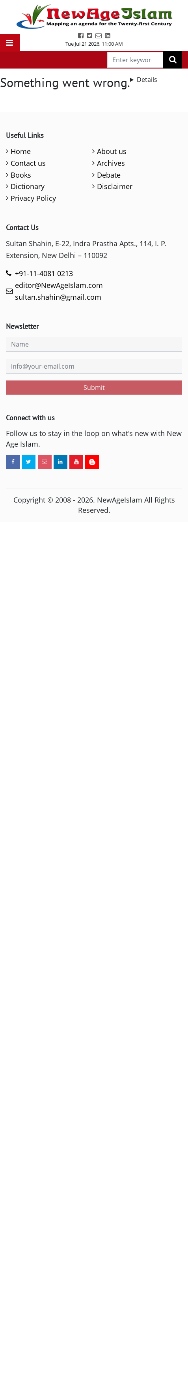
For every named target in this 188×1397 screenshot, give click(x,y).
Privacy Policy (33, 198)
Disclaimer (114, 186)
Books (21, 175)
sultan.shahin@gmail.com (58, 297)
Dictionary (28, 186)
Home (21, 151)
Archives (111, 163)
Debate (109, 175)
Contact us (28, 163)
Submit (94, 387)
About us (112, 151)
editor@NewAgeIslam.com (59, 285)
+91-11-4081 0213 (44, 273)
